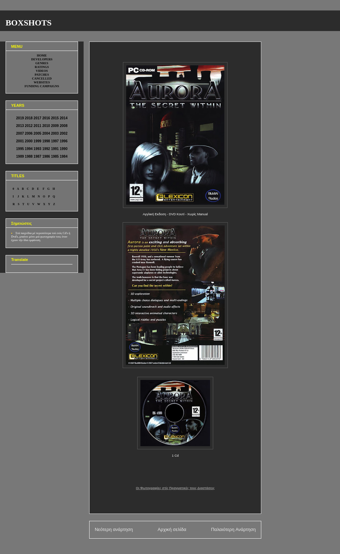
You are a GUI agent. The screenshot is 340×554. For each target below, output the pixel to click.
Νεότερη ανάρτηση (114, 529)
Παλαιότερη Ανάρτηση (233, 529)
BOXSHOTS (29, 22)
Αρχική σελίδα (171, 529)
